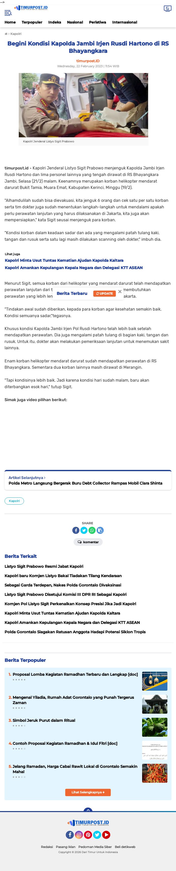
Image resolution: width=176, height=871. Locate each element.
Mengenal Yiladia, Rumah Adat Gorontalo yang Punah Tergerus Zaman (73, 700)
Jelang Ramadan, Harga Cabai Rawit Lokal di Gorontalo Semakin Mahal (75, 769)
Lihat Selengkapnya (88, 792)
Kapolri (14, 501)
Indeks (54, 22)
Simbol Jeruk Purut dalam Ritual (44, 720)
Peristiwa (97, 22)
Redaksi (47, 847)
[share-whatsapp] (92, 530)
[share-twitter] (83, 530)
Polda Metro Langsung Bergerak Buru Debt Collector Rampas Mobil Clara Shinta (85, 483)
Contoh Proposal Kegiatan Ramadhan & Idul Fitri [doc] (65, 743)
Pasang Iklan (65, 847)
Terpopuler (32, 22)
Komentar (88, 541)
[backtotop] (88, 812)
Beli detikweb (125, 847)
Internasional (124, 22)
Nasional (75, 22)
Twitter (99, 837)
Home (10, 22)
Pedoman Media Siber (95, 847)
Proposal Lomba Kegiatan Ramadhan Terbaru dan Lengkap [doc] (75, 674)
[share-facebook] (75, 530)
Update (104, 293)
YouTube (109, 837)
